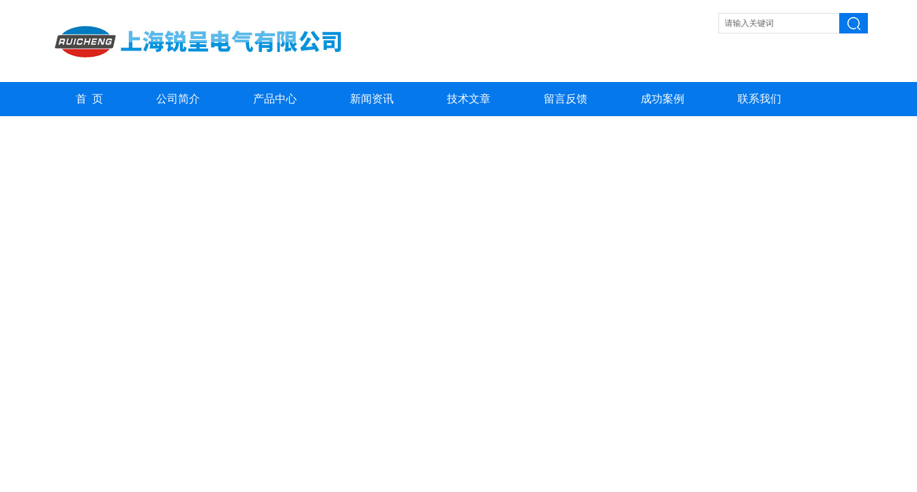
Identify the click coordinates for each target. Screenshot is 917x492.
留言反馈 (565, 99)
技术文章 (469, 99)
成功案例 (662, 99)
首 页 (89, 99)
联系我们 (759, 99)
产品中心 (275, 99)
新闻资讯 (372, 99)
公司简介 (178, 99)
